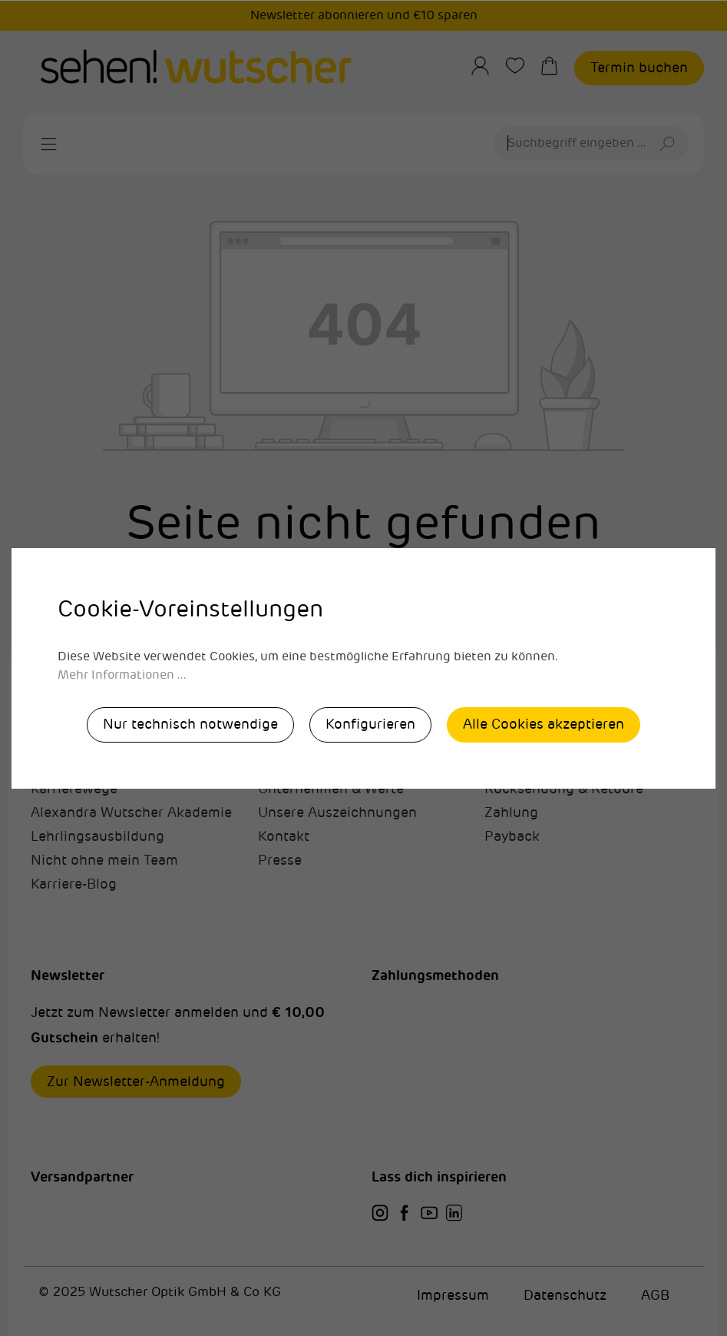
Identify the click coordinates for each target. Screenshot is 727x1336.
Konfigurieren (370, 724)
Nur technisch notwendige (190, 724)
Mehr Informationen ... (122, 675)
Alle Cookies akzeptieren (543, 724)
